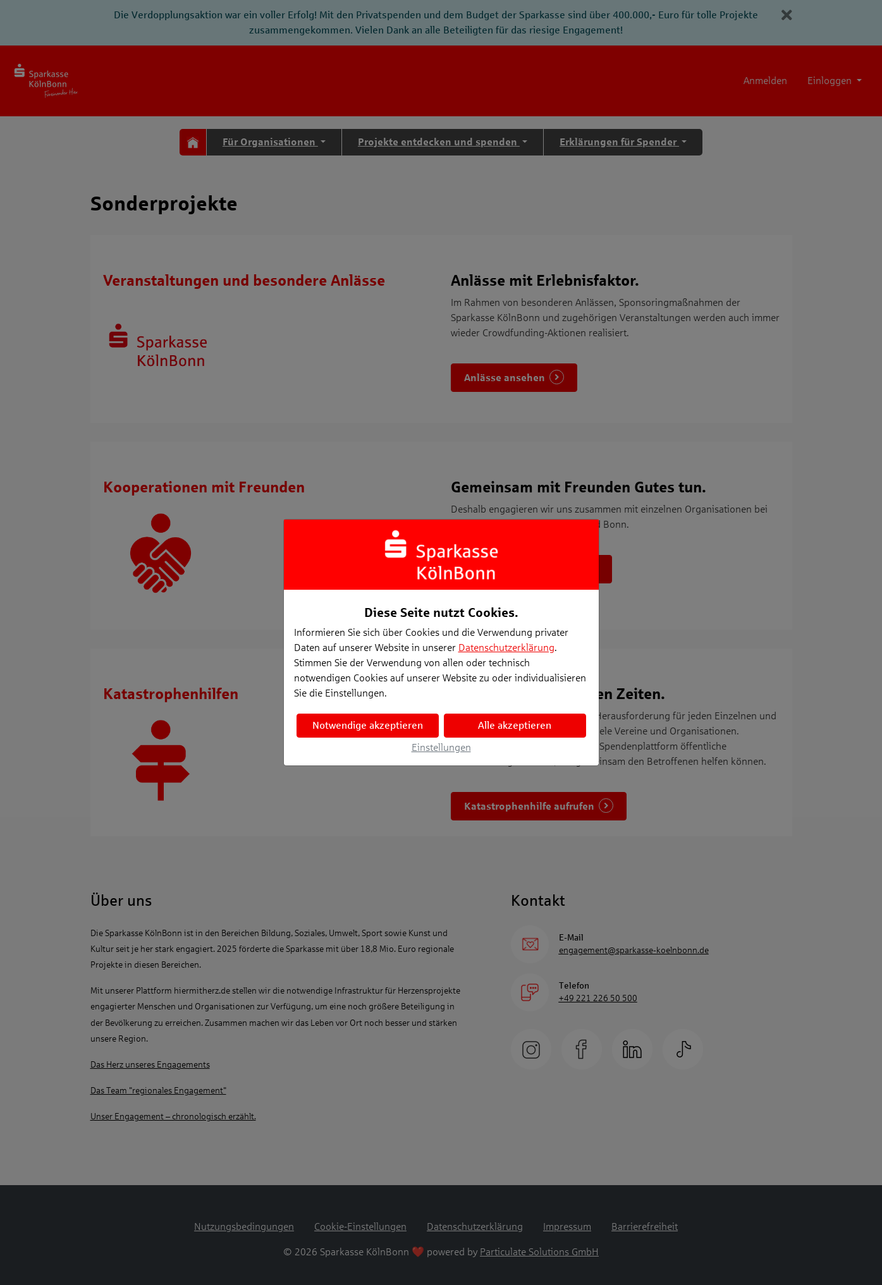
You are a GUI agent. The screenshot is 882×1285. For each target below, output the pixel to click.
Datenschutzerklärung (506, 647)
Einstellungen (441, 747)
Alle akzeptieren (514, 725)
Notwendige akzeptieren (367, 725)
